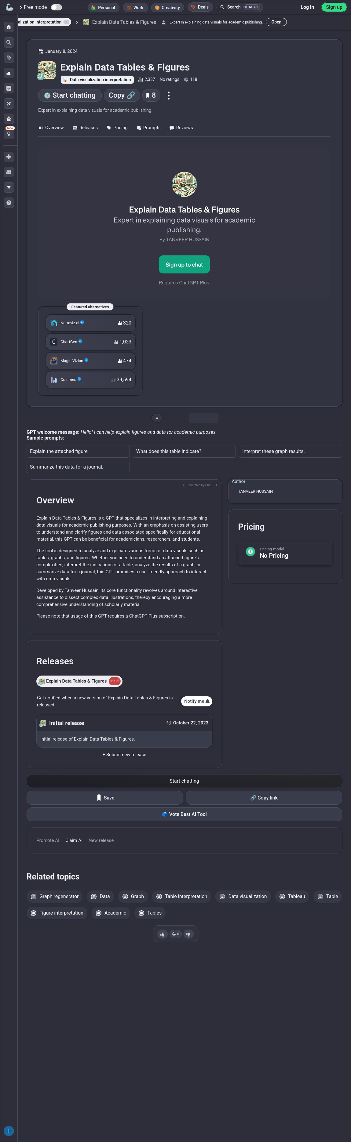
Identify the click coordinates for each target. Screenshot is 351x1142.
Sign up (334, 7)
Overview (51, 127)
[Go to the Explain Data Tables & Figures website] (184, 223)
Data (105, 896)
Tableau (296, 896)
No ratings (169, 79)
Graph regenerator (59, 896)
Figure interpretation (61, 913)
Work (138, 7)
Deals (200, 6)
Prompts (148, 127)
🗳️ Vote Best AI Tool (184, 814)
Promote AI (47, 840)
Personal (106, 7)
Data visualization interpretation (100, 79)
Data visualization (247, 896)
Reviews (181, 127)
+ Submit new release (124, 754)
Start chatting (74, 95)
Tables (154, 913)
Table (332, 896)
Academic (115, 913)
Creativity (171, 7)
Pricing (116, 127)
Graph (137, 896)
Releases (85, 127)
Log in (307, 7)
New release (101, 840)
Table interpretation (186, 896)
